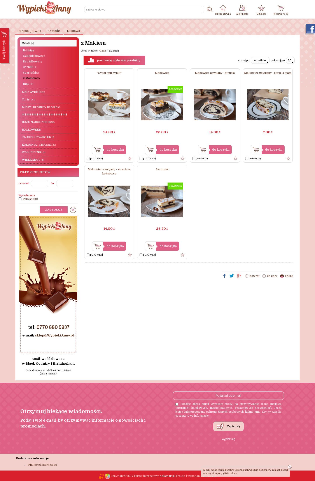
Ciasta (28, 43)
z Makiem (31, 78)
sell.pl (167, 476)
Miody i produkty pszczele (41, 107)
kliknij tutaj (253, 411)
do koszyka (115, 149)
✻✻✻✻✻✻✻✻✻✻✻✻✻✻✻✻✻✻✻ (45, 114)
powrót (254, 276)
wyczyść (73, 209)
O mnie (54, 31)
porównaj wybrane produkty (118, 60)
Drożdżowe (32, 61)
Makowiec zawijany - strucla (215, 72)
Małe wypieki (33, 91)
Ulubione (261, 14)
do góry (272, 276)
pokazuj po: (283, 60)
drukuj (289, 276)
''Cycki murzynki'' (109, 72)
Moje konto (242, 14)
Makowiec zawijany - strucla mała (267, 72)
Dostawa (73, 31)
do (52, 183)
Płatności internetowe (43, 464)
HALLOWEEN (31, 129)
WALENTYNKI (33, 152)
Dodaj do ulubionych (130, 158)
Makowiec (162, 72)
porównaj (95, 158)
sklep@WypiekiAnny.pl (54, 335)
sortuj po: (254, 60)
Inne (28, 83)
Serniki (30, 67)
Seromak (162, 169)
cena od (24, 183)
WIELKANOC (33, 159)
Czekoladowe (34, 55)
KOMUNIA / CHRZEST (39, 144)
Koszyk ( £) (281, 14)
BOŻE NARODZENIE (38, 122)
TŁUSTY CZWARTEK (38, 137)
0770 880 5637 (53, 327)
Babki (28, 50)
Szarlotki (31, 72)
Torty (28, 99)
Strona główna (223, 14)
